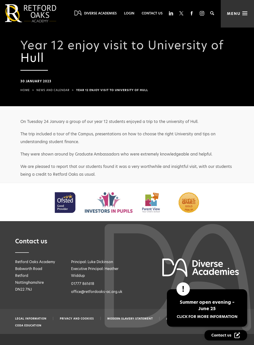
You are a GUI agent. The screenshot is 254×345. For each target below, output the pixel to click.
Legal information (31, 318)
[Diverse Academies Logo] (38, 13)
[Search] (212, 13)
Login (129, 13)
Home (25, 90)
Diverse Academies (100, 13)
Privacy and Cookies (77, 318)
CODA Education (28, 325)
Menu (233, 13)
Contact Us (152, 13)
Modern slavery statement (130, 318)
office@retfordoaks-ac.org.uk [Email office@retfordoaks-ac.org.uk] (96, 291)
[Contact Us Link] (226, 335)
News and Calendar (52, 90)
